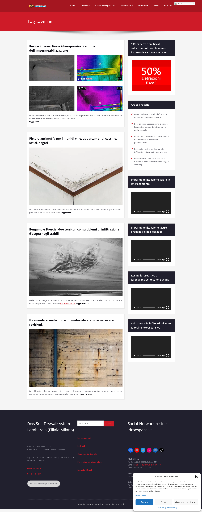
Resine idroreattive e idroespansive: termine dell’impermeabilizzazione (63, 48)
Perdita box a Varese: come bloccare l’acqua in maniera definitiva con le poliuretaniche (151, 126)
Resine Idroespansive (104, 5)
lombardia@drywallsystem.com (148, 465)
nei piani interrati (67, 303)
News (156, 5)
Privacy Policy (172, 507)
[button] (197, 476)
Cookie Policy (161, 507)
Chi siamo (85, 5)
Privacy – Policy (34, 469)
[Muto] (163, 211)
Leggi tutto (34, 121)
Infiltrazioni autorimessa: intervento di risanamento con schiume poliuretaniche (151, 139)
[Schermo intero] (167, 211)
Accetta (144, 502)
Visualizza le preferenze (186, 502)
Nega (163, 502)
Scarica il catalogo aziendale (44, 485)
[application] (151, 202)
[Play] (134, 211)
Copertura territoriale (88, 454)
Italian (178, 4)
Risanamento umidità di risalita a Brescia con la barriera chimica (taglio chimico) (151, 161)
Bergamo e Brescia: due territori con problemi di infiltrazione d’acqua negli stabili (66, 231)
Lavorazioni (126, 5)
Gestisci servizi (141, 495)
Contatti (168, 5)
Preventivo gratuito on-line (90, 462)
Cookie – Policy (34, 475)
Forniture (142, 5)
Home (72, 5)
